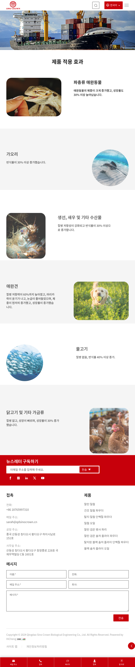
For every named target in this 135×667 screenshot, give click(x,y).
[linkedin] (26, 477)
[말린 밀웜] (106, 504)
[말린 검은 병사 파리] (106, 529)
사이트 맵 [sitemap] (11, 646)
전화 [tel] (40, 664)
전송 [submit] (86, 469)
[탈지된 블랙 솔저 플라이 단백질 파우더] (106, 542)
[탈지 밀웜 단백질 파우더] (106, 517)
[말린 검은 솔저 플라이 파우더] (106, 536)
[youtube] (43, 477)
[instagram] (18, 477)
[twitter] (35, 477)
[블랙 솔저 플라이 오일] (106, 548)
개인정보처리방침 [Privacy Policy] (36, 646)
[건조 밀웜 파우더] (106, 510)
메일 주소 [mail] (13, 664)
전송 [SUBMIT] (121, 618)
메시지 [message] (67, 664)
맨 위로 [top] (121, 664)
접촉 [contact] (94, 664)
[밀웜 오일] (106, 523)
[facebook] (10, 477)
